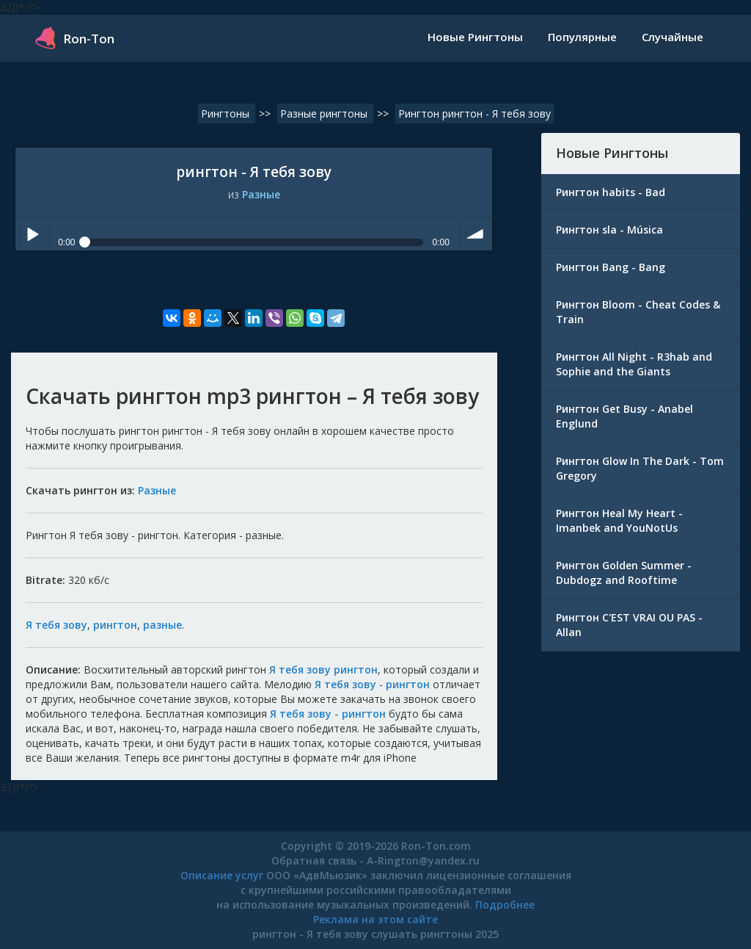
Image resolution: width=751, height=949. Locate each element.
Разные (261, 194)
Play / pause (31, 233)
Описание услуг (221, 875)
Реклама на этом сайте (375, 919)
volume (476, 233)
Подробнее (505, 905)
